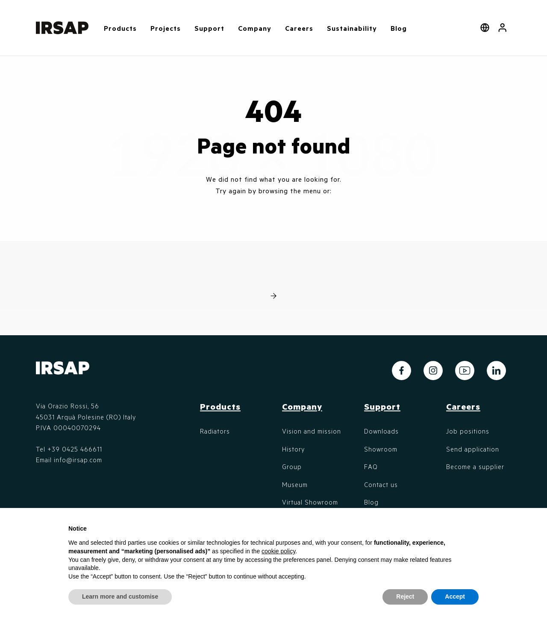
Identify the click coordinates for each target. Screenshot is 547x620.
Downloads (381, 431)
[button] (502, 27)
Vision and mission (311, 431)
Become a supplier (475, 466)
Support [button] (209, 28)
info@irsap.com (78, 459)
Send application (472, 449)
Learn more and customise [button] (120, 596)
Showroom (380, 449)
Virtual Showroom (310, 502)
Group (292, 466)
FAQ (371, 466)
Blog (399, 28)
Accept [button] (455, 596)
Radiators (215, 431)
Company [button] (254, 28)
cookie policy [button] (278, 551)
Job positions (467, 431)
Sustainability (352, 28)
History (293, 449)
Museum (295, 484)
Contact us (381, 484)
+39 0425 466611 (74, 449)
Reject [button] (405, 596)
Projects (165, 28)
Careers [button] (299, 28)
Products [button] (120, 28)
